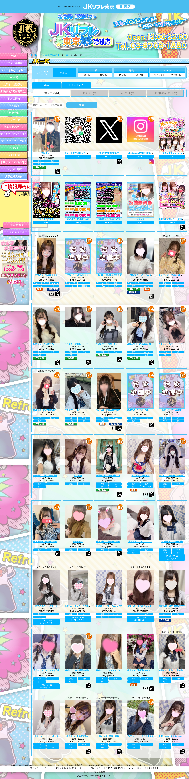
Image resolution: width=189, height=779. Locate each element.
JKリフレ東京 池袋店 (17, 232)
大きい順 (176, 75)
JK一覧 (14, 77)
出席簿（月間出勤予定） (13, 91)
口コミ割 (140, 219)
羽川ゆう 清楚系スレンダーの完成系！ (82, 344)
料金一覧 (14, 113)
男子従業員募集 (13, 176)
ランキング (14, 120)
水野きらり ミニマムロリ (140, 541)
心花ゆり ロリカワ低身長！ (141, 736)
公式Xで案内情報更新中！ (109, 153)
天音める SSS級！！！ (46, 275)
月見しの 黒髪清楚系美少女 (172, 606)
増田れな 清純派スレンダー (141, 606)
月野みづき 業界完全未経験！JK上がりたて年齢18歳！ (152, 344)
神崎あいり (46, 153)
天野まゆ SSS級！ (140, 475)
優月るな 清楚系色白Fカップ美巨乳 (143, 670)
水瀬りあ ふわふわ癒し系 (46, 736)
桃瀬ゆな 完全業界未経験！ (78, 670)
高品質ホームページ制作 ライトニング (94, 776)
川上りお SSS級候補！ (172, 410)
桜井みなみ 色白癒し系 (46, 606)
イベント (14, 148)
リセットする (76, 85)
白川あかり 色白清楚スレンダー (111, 475)
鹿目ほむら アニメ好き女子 (46, 670)
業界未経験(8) (51, 93)
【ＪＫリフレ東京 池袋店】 (45, 55)
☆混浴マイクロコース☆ (109, 219)
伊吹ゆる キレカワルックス (109, 606)
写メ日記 (14, 105)
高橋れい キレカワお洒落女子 (79, 606)
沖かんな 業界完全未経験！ (172, 475)
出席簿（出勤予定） (14, 84)
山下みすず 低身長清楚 (172, 541)
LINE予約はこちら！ (13, 70)
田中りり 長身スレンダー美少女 (174, 344)
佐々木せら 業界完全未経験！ (47, 541)
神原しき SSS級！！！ (78, 275)
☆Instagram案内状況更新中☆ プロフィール (147, 153)
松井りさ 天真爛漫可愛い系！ (47, 410)
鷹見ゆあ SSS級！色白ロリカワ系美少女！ (147, 410)
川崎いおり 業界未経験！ (109, 736)
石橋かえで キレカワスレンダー (111, 670)
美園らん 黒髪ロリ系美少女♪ (172, 670)
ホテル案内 (14, 155)
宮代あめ (78, 475)
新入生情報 (14, 98)
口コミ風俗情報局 (17, 225)
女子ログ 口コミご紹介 (13, 141)
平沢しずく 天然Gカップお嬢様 (110, 344)
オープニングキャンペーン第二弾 (174, 153)
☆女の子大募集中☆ (46, 219)
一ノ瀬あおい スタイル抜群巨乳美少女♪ (145, 275)
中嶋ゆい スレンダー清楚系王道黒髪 (50, 475)
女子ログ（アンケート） (13, 134)
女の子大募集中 (13, 63)
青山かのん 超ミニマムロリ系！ (79, 410)
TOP (13, 56)
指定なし (65, 72)
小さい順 (159, 75)
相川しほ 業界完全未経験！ (109, 410)
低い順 (86, 75)
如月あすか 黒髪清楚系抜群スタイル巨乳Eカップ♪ (88, 736)
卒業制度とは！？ (14, 127)
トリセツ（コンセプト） (13, 162)
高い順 (103, 75)
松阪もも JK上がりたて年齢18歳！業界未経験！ (55, 344)
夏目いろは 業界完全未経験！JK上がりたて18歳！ (119, 541)
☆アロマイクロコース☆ (78, 219)
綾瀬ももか (78, 541)
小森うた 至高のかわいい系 (109, 275)
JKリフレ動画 (14, 169)
